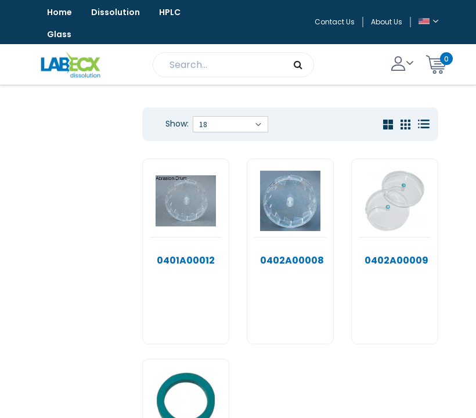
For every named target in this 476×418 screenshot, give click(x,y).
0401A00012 (186, 260)
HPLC (170, 12)
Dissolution (115, 12)
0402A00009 (396, 260)
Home (59, 12)
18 (203, 124)
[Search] (298, 65)
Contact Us (335, 22)
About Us (386, 22)
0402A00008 (292, 260)
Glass (59, 34)
